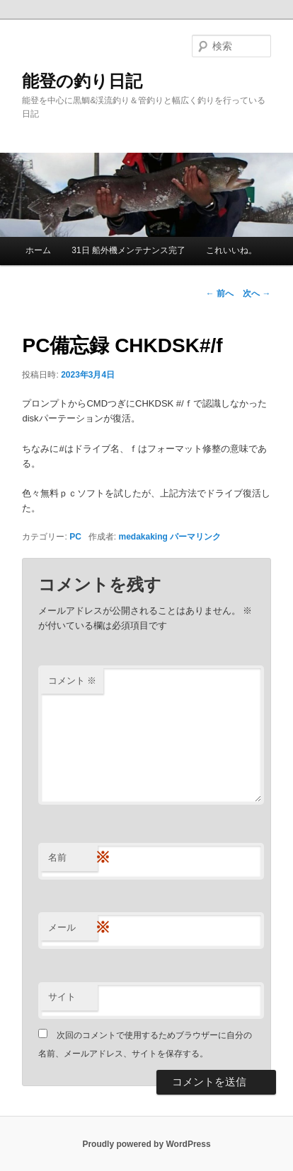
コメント (72, 680)
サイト (62, 996)
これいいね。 (231, 250)
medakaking (142, 537)
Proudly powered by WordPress (146, 1144)
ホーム (38, 250)
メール (73, 928)
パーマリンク (195, 537)
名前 (73, 858)
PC (75, 537)
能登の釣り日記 (82, 81)
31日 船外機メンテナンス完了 (128, 250)
